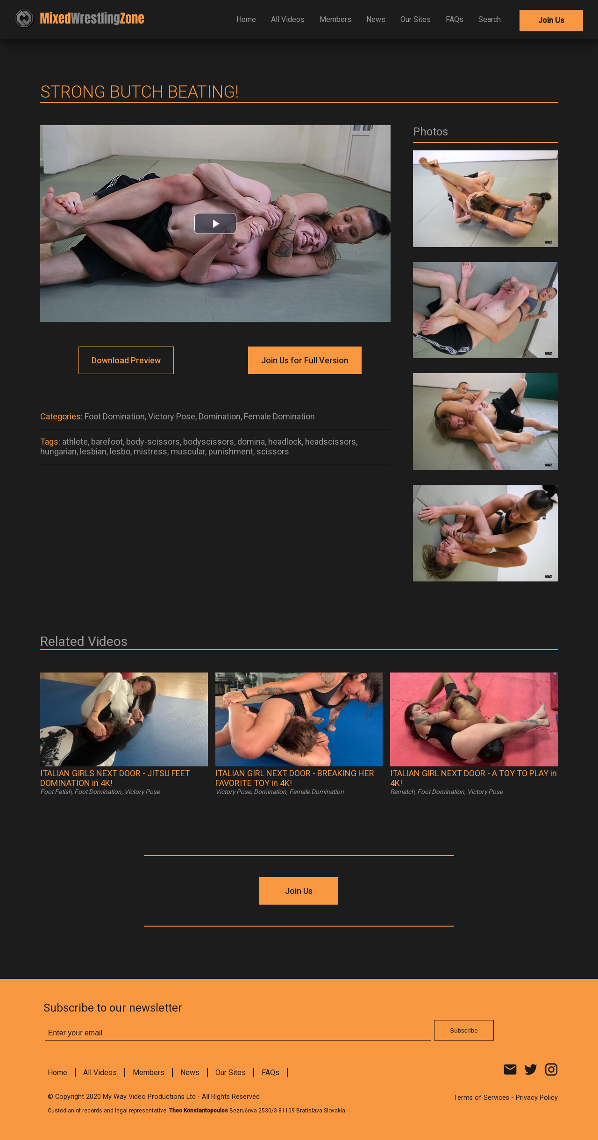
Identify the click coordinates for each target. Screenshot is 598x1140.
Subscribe (463, 1030)
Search (489, 19)
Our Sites (415, 19)
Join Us (551, 20)
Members (335, 19)
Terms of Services (481, 1098)
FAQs (454, 19)
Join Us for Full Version (305, 360)
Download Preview (126, 360)
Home (246, 19)
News (375, 19)
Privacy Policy (537, 1098)
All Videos (288, 19)
